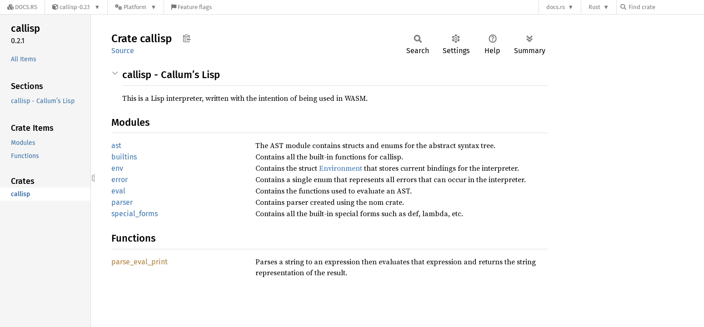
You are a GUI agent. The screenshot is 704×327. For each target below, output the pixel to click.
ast (116, 145)
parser (122, 202)
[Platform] (136, 7)
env (117, 168)
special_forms (134, 213)
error (119, 179)
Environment (340, 168)
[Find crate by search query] (666, 7)
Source (122, 50)
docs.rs (555, 7)
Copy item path (186, 38)
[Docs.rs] (22, 7)
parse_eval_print (139, 262)
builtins (124, 157)
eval (118, 191)
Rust (594, 7)
